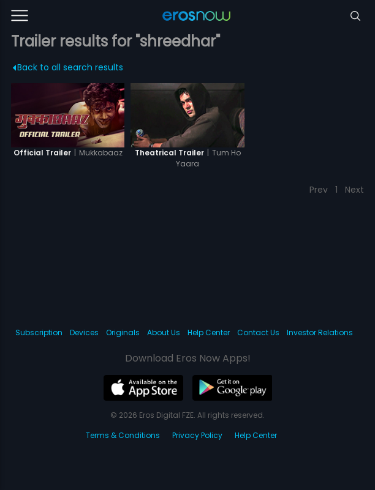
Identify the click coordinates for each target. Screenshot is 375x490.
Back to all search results (68, 67)
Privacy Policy (197, 435)
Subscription (39, 332)
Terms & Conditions (123, 435)
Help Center (209, 332)
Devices (84, 332)
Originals (123, 332)
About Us (163, 332)
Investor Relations (320, 332)
